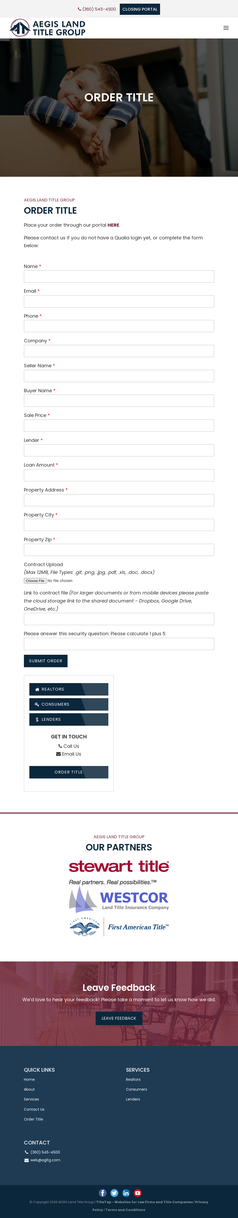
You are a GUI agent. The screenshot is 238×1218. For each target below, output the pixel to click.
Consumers (52, 704)
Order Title (69, 772)
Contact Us (34, 1109)
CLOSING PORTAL (139, 9)
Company (35, 340)
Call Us (68, 746)
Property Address (44, 490)
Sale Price (35, 415)
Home (29, 1079)
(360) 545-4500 (97, 9)
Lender (31, 440)
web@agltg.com (45, 1160)
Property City (39, 515)
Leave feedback (119, 1018)
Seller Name (37, 365)
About (29, 1089)
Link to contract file (116, 601)
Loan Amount (39, 465)
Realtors (49, 689)
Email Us (68, 754)
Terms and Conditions (125, 1210)
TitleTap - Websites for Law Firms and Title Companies (144, 1202)
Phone (31, 316)
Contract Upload (43, 564)
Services (31, 1099)
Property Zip (38, 539)
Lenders (48, 719)
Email (30, 291)
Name (31, 266)
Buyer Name (38, 390)
